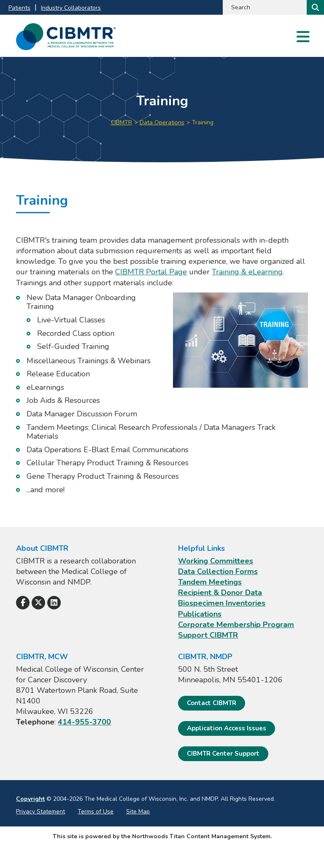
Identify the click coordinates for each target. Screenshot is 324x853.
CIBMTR (121, 122)
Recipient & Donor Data (220, 592)
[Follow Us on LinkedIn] (54, 602)
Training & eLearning (247, 272)
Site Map (138, 811)
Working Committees (215, 561)
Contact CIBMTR (211, 703)
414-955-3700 (84, 722)
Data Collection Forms (218, 571)
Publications (199, 614)
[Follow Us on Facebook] (23, 602)
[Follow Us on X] (38, 602)
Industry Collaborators (71, 8)
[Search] (314, 7)
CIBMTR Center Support (223, 753)
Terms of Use (95, 811)
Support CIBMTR (208, 635)
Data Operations (162, 122)
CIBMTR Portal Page (151, 272)
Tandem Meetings (210, 582)
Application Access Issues (226, 728)
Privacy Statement (40, 811)
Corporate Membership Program (236, 625)
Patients (19, 8)
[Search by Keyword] (264, 7)
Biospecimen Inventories (221, 603)
